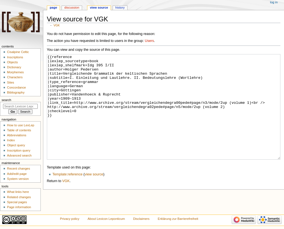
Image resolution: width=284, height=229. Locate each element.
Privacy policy (69, 218)
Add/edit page (17, 173)
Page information (19, 207)
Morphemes (15, 72)
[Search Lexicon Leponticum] (20, 106)
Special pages (17, 202)
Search (6, 100)
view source (94, 195)
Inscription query (18, 150)
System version (18, 178)
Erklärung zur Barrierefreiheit (178, 218)
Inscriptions (15, 57)
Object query (16, 145)
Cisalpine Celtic (18, 52)
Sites (10, 82)
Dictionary (14, 67)
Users (149, 41)
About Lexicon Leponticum (106, 218)
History (120, 7)
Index (11, 140)
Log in (274, 2)
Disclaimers (141, 218)
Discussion (71, 7)
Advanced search (19, 155)
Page (53, 7)
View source (99, 7)
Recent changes (18, 168)
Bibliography (15, 92)
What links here (18, 191)
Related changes (19, 197)
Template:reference (67, 195)
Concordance (16, 87)
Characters (14, 77)
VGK (57, 25)
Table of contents (19, 130)
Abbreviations (16, 135)
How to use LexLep (20, 125)
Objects (12, 62)
